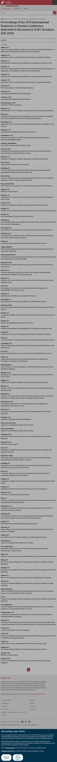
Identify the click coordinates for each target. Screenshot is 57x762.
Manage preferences (7, 751)
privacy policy (10, 748)
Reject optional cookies (17, 757)
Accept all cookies (6, 757)
